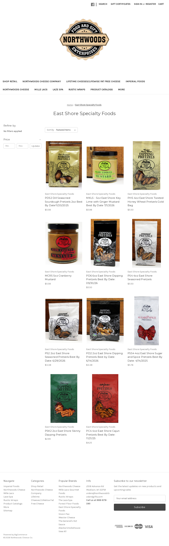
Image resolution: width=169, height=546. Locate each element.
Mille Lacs (40, 89)
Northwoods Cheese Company (41, 81)
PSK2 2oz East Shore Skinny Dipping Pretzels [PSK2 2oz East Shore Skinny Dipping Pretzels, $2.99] (63, 432)
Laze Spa (58, 89)
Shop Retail (10, 81)
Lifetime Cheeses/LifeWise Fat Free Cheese (93, 81)
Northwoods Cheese (16, 89)
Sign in (138, 4)
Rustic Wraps (76, 89)
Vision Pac (64, 514)
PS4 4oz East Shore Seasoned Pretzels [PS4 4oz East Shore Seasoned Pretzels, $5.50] (140, 277)
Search (103, 4)
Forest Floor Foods (69, 503)
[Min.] (9, 146)
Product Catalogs (101, 89)
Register (151, 4)
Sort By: (50, 130)
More (121, 89)
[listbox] (67, 129)
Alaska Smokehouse (69, 528)
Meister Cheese (67, 517)
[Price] (22, 139)
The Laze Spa (65, 500)
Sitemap (7, 510)
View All (62, 531)
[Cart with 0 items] (161, 4)
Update (36, 146)
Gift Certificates (120, 4)
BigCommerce (20, 534)
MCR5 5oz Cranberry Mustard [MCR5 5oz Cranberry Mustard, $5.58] (58, 277)
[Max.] (22, 146)
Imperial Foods (135, 81)
